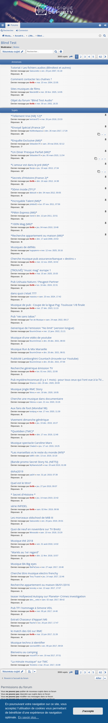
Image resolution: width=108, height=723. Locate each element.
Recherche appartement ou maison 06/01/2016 (40, 585)
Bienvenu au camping (24, 652)
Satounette (34, 71)
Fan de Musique (37, 320)
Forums (61, 25)
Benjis (32, 168)
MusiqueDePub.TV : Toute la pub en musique (29, 25)
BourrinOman (35, 331)
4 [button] (89, 56)
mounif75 (34, 655)
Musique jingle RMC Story (26, 389)
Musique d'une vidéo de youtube (31, 337)
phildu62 (33, 204)
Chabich (33, 446)
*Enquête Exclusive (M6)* (26, 140)
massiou (33, 297)
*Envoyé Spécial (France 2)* (28, 127)
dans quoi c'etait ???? (23, 293)
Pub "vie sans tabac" (23, 316)
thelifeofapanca (36, 131)
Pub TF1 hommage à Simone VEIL (31, 608)
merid (32, 216)
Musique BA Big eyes (23, 564)
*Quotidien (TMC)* (22, 431)
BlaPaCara (34, 567)
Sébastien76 (35, 144)
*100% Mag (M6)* (22, 224)
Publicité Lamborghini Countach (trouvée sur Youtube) (44, 358)
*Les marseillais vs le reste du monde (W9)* (38, 452)
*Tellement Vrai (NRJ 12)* (26, 116)
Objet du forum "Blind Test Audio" (32, 100)
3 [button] (85, 56)
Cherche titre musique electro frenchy (34, 573)
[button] (71, 57)
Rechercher (8, 30)
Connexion (23, 30)
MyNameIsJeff (36, 465)
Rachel (33, 623)
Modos (16, 47)
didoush (33, 193)
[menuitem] (100, 25)
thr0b (32, 82)
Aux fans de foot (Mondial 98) (29, 408)
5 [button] (93, 56)
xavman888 (35, 646)
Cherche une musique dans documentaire (37, 398)
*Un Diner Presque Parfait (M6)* (31, 152)
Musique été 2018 (22, 540)
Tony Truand (35, 576)
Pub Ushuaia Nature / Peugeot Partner (35, 281)
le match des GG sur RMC (26, 631)
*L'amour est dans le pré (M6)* (30, 165)
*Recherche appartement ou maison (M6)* (37, 235)
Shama (33, 383)
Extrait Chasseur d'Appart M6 (29, 619)
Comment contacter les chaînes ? (31, 79)
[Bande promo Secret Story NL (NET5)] (34, 462)
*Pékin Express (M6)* (24, 212)
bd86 (32, 456)
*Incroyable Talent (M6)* (26, 201)
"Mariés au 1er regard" (25, 552)
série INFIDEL (19, 506)
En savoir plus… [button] (28, 717)
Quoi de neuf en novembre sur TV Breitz (36, 529)
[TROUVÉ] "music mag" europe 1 (31, 270)
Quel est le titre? (21, 483)
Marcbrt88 (34, 92)
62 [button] (100, 56)
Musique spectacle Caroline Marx (31, 442)
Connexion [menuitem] (106, 26)
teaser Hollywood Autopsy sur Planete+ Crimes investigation (48, 596)
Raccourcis (3, 26)
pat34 (32, 475)
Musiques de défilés (23, 247)
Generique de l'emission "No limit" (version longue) (42, 328)
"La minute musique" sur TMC (29, 661)
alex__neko (35, 600)
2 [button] (81, 56)
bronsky (33, 588)
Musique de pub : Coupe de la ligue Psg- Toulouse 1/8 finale (48, 305)
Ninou (32, 392)
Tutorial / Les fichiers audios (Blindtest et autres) (41, 67)
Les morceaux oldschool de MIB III (32, 517)
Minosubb (34, 532)
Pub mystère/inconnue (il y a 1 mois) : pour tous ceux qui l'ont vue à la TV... (57, 379)
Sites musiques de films (25, 88)
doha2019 (17, 471)
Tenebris (33, 665)
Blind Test (8, 42)
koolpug (33, 411)
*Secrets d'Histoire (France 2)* (29, 178)
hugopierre (34, 250)
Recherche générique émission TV (32, 368)
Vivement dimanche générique (30, 419)
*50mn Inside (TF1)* (23, 189)
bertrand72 (34, 119)
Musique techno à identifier (28, 642)
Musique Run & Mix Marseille (29, 349)
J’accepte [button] (88, 711)
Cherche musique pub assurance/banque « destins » (43, 258)
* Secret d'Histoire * (23, 494)
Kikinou (33, 402)
